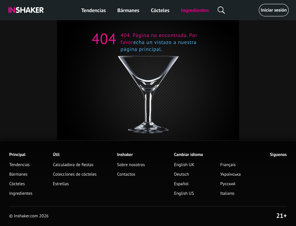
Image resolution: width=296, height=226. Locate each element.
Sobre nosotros (131, 165)
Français (228, 165)
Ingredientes (195, 10)
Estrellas (61, 184)
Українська (230, 174)
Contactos (126, 174)
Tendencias (93, 10)
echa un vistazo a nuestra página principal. (159, 45)
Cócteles (160, 10)
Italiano (227, 193)
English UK (184, 165)
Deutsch (181, 174)
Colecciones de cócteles (75, 174)
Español (181, 184)
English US (184, 193)
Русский (227, 184)
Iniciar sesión (274, 10)
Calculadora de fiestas (73, 165)
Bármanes (128, 10)
